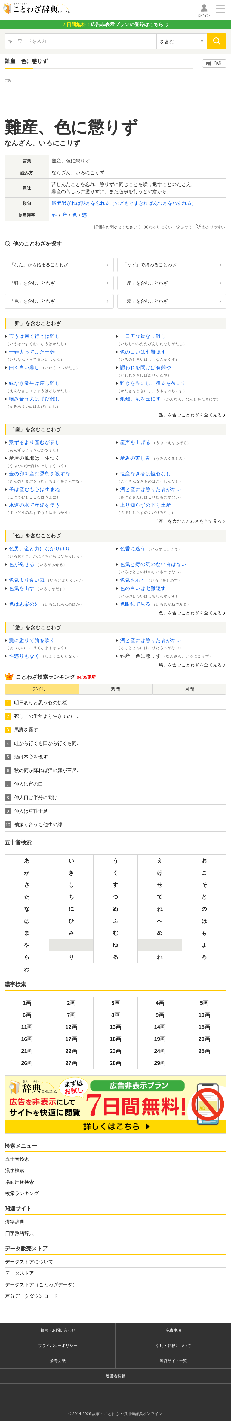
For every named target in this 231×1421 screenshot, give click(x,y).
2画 (71, 1003)
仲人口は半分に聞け (31, 797)
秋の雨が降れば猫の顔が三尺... (43, 770)
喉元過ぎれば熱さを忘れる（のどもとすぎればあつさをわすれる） (124, 203)
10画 (204, 1015)
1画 (27, 1003)
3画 (115, 1003)
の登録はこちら (112, 24)
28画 (115, 1063)
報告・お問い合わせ (57, 1330)
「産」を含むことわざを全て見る (188, 520)
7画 (71, 1015)
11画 (26, 1027)
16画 (26, 1039)
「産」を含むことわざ (145, 282)
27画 (71, 1063)
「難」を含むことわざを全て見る (188, 414)
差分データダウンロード (31, 1296)
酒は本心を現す (26, 756)
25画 (204, 1051)
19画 (159, 1039)
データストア (19, 1273)
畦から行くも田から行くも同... (43, 743)
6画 (27, 1015)
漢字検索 (14, 1170)
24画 (159, 1051)
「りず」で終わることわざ (149, 264)
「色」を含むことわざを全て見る (188, 612)
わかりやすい (211, 226)
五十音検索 (17, 1159)
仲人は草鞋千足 (26, 811)
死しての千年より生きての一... (43, 716)
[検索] (216, 41)
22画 (71, 1051)
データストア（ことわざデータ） (41, 1284)
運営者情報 (115, 1375)
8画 (115, 1015)
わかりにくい (159, 227)
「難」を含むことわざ (32, 282)
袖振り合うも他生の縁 (33, 824)
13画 (115, 1027)
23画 (115, 1051)
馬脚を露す (21, 729)
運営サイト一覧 (173, 1360)
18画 (115, 1039)
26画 (26, 1063)
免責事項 (173, 1330)
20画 (204, 1039)
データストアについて (29, 1261)
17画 (71, 1039)
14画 (159, 1027)
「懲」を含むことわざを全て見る (188, 664)
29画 (159, 1063)
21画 (26, 1051)
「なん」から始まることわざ (39, 264)
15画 (204, 1027)
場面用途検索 (19, 1182)
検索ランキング (22, 1193)
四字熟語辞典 (19, 1233)
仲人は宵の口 (24, 783)
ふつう (185, 226)
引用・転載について (173, 1345)
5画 (204, 1003)
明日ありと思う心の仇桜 (36, 702)
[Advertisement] (115, 97)
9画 (160, 1015)
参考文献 (58, 1360)
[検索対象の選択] (181, 41)
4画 (160, 1003)
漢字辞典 (14, 1221)
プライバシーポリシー (57, 1345)
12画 (71, 1027)
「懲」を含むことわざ (145, 301)
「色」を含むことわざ (32, 301)
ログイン (204, 15)
